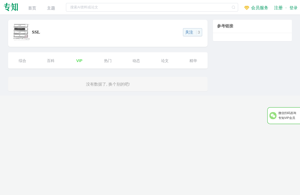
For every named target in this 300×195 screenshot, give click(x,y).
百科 (51, 60)
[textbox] (152, 7)
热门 (108, 60)
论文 (165, 60)
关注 (192, 32)
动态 (136, 60)
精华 (193, 60)
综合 (22, 60)
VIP (79, 60)
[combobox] (152, 7)
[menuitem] (32, 7)
